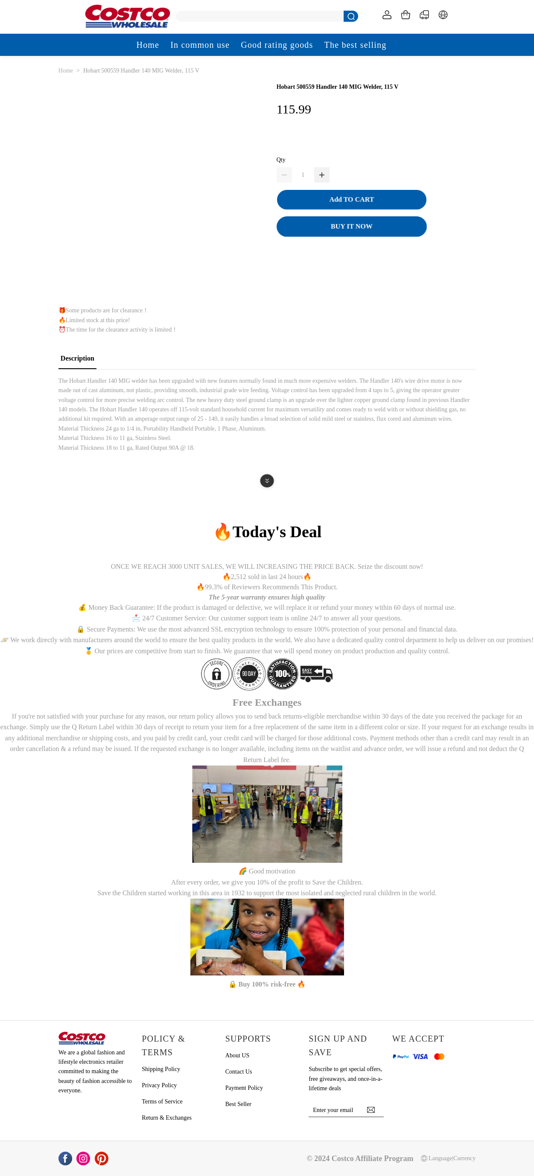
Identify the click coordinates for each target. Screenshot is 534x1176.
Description (77, 358)
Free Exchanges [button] (267, 702)
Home (65, 70)
